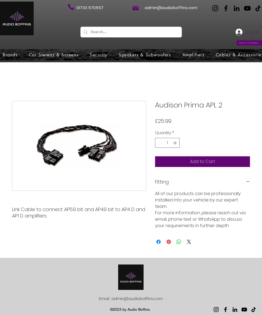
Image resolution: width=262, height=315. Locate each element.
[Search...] (131, 32)
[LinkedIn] (237, 8)
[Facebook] (226, 8)
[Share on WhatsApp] (179, 242)
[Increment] (175, 142)
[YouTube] (247, 8)
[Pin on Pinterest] (168, 242)
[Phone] (71, 6)
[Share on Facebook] (158, 242)
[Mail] (135, 8)
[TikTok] (258, 8)
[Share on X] (189, 242)
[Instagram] (215, 8)
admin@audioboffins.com (171, 7)
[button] (10, 54)
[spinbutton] (167, 142)
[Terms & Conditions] (249, 42)
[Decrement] (159, 142)
